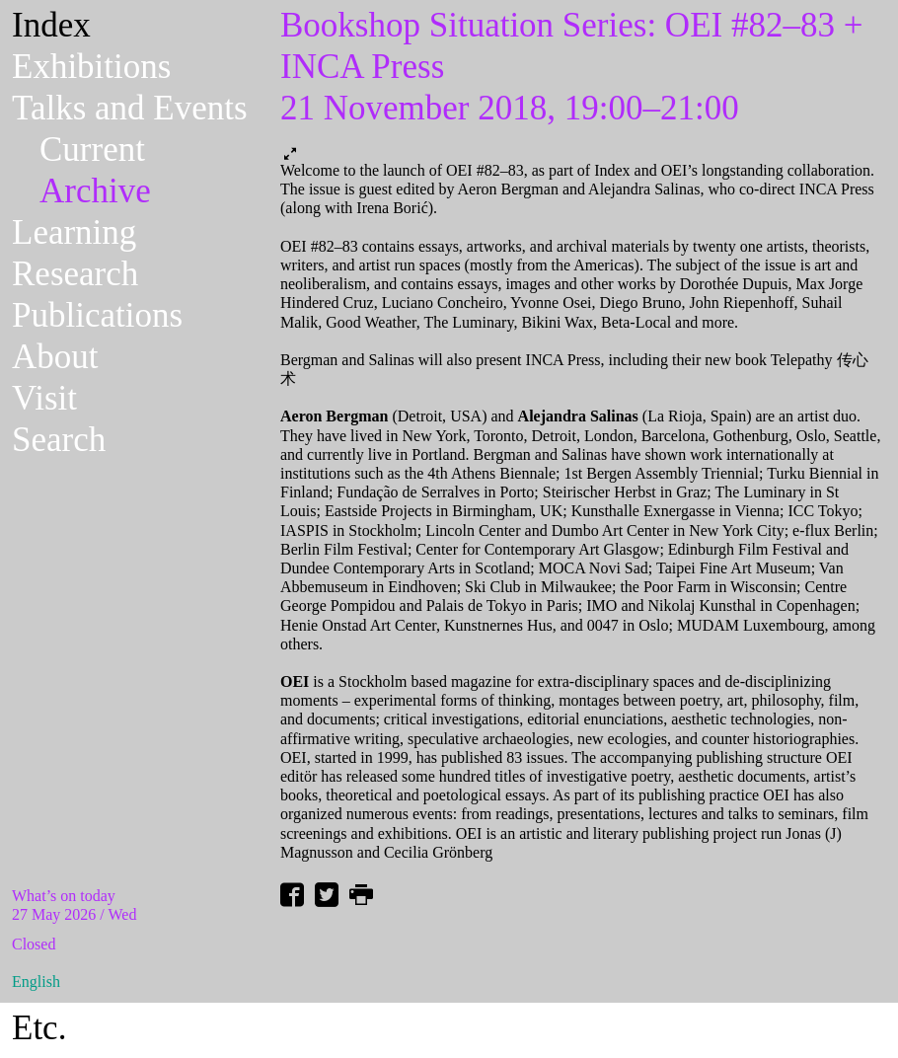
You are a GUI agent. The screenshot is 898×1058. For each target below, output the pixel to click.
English (36, 981)
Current (92, 149)
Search (59, 439)
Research (75, 274)
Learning (74, 232)
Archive (95, 191)
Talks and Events (130, 108)
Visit (44, 398)
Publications (97, 315)
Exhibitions (91, 66)
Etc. (39, 1028)
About (55, 357)
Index (51, 25)
